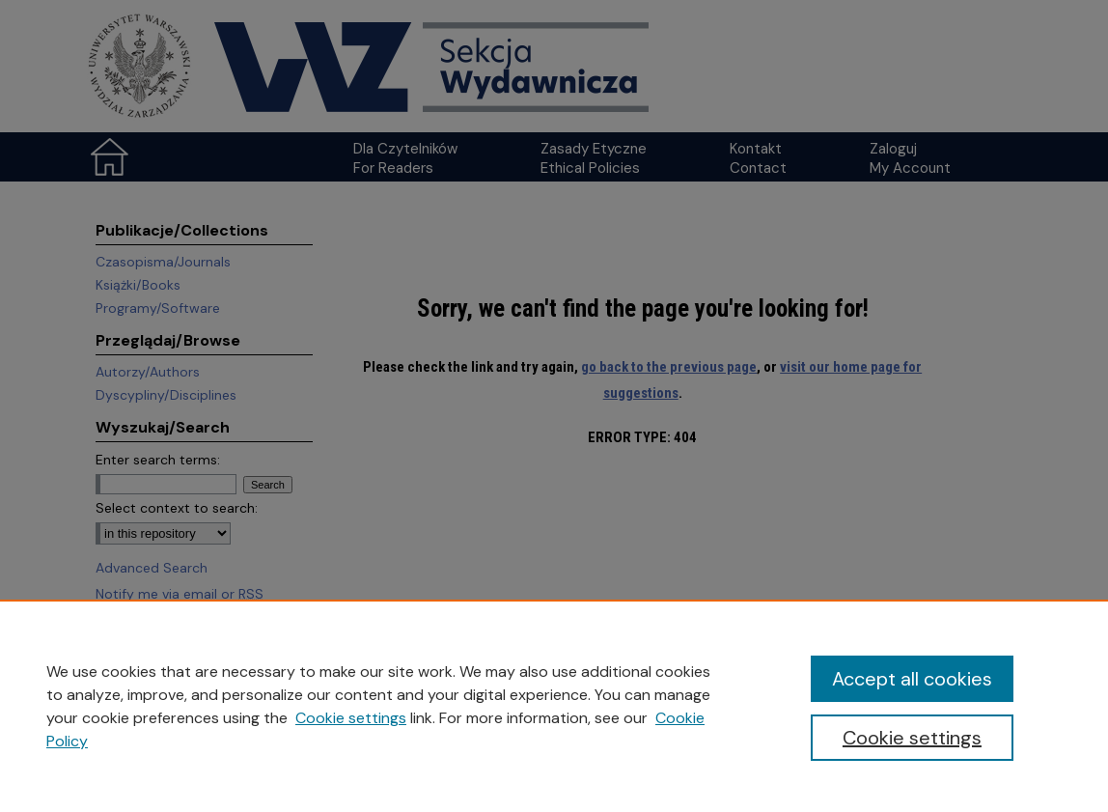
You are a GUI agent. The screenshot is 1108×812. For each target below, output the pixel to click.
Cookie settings (350, 718)
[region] (554, 706)
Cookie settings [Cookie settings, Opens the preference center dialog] (912, 737)
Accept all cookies (912, 678)
